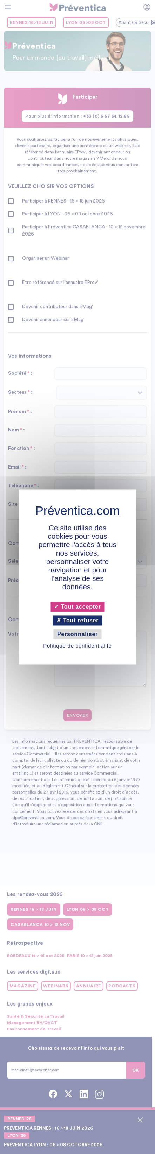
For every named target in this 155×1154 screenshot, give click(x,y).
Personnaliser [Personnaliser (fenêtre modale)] (77, 634)
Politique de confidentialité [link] (77, 646)
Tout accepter (77, 607)
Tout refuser (77, 620)
